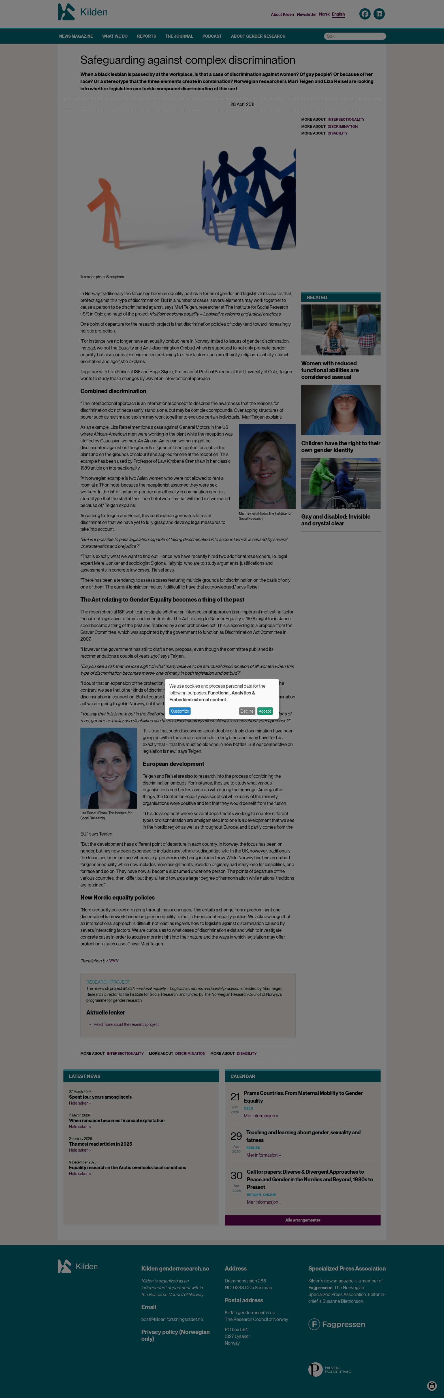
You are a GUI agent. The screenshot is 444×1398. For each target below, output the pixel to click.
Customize (180, 711)
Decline (247, 711)
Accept (265, 711)
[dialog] (222, 699)
